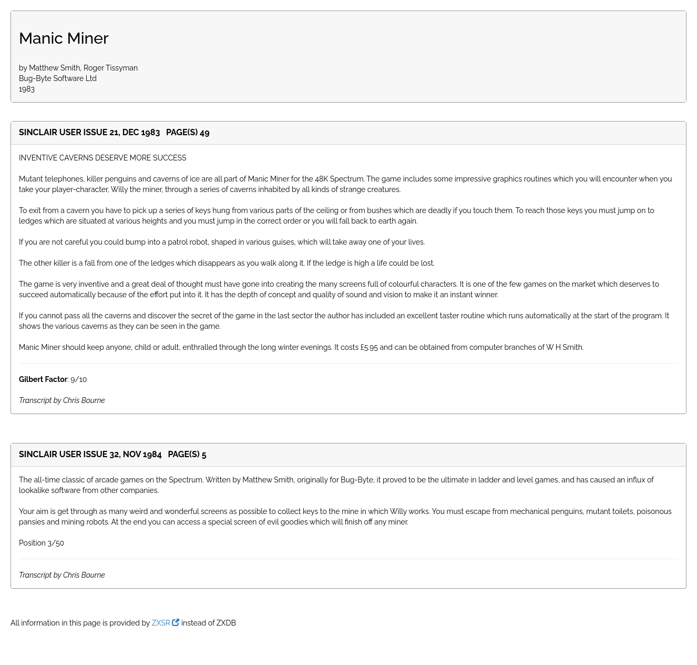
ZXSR (166, 623)
